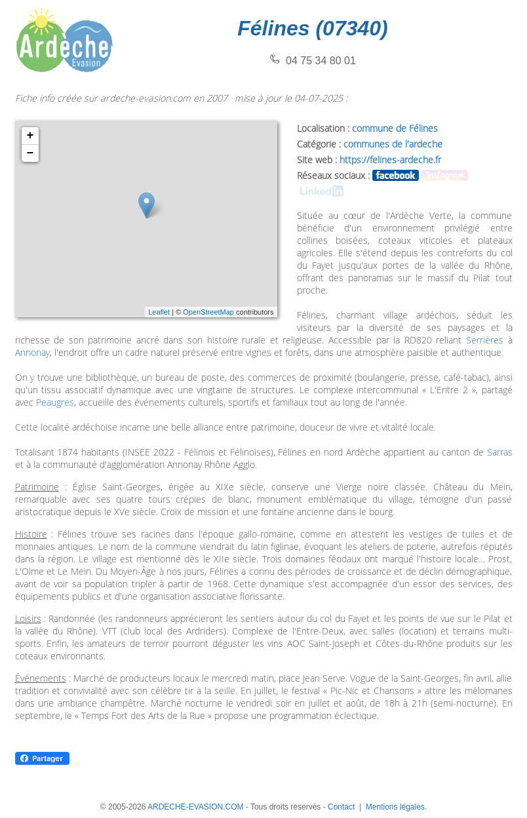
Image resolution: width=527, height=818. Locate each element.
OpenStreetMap (208, 312)
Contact (341, 806)
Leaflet (159, 312)
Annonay (32, 352)
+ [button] (30, 136)
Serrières (484, 340)
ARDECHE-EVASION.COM (195, 806)
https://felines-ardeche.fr (390, 159)
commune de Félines (395, 128)
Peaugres (55, 402)
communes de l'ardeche (392, 144)
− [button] (30, 153)
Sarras (500, 452)
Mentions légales (395, 806)
